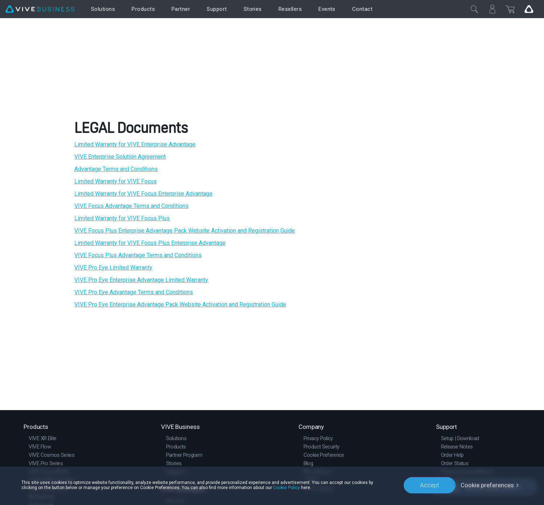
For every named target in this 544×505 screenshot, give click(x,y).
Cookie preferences (487, 485)
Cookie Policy (286, 487)
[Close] (474, 9)
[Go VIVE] (529, 9)
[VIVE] (39, 9)
